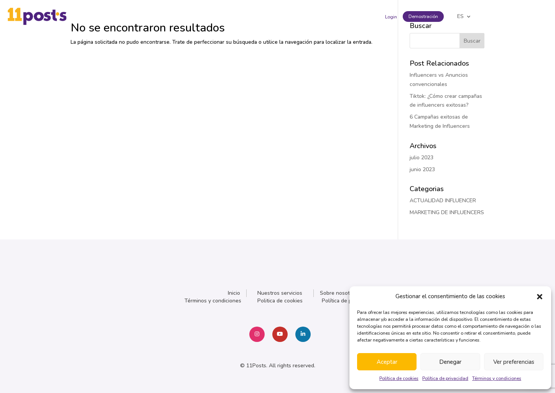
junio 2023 (422, 169)
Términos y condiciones (496, 378)
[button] (539, 297)
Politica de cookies (280, 300)
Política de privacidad (445, 378)
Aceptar (387, 362)
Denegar (450, 362)
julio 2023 (421, 157)
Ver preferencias (513, 362)
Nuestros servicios (279, 293)
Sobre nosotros (338, 293)
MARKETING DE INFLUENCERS (447, 212)
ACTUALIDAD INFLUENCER (443, 200)
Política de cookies (398, 378)
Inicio (234, 293)
